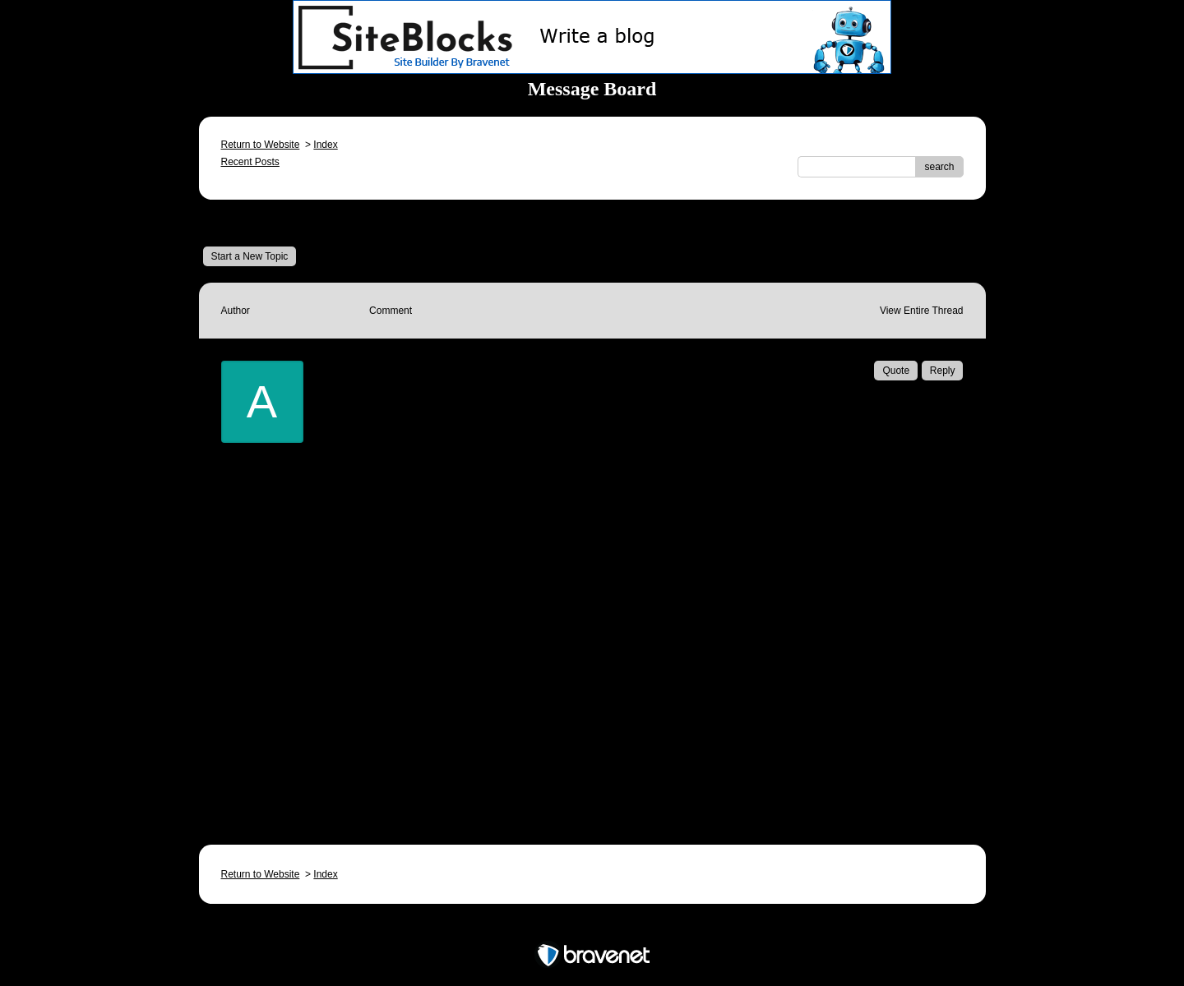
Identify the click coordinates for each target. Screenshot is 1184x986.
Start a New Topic (250, 256)
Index (325, 144)
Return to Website (260, 144)
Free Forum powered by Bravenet (592, 926)
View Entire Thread (922, 310)
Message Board (257, 222)
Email (406, 782)
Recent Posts (250, 162)
